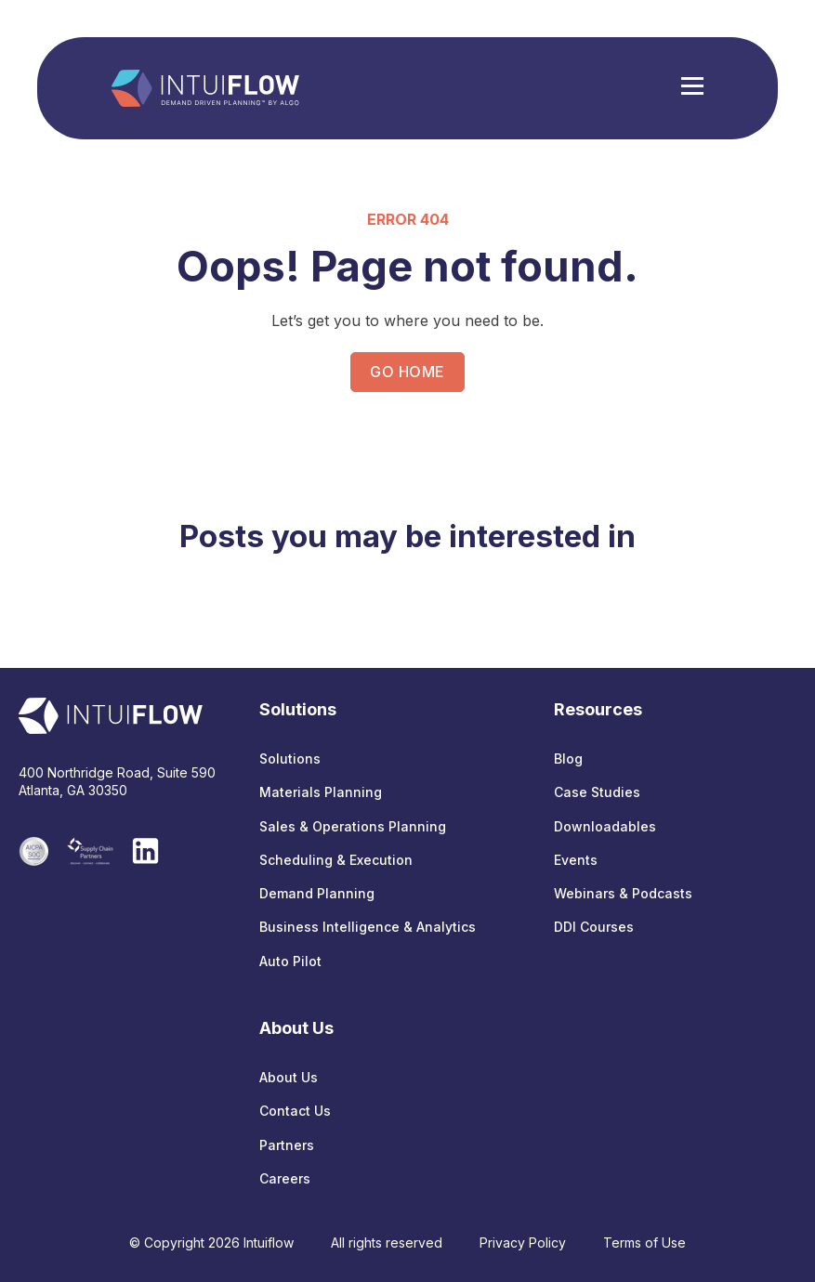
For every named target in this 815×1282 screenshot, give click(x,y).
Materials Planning (320, 792)
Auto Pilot (290, 961)
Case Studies (597, 792)
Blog (568, 758)
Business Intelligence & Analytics (367, 927)
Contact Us (295, 1110)
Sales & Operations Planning (352, 826)
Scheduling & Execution (336, 860)
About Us (288, 1077)
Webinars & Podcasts (623, 893)
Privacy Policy (523, 1242)
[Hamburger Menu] (692, 88)
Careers (284, 1178)
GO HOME (407, 371)
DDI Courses (594, 927)
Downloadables (605, 826)
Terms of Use (644, 1242)
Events (576, 860)
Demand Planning (317, 893)
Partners (286, 1145)
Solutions (290, 758)
